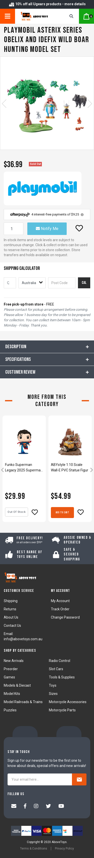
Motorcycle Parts (62, 710)
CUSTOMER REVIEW (20, 372)
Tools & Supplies (62, 677)
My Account (60, 601)
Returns (10, 609)
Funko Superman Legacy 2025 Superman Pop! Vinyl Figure (24, 468)
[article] (24, 470)
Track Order (60, 609)
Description (15, 347)
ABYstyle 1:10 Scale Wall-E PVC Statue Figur (69, 467)
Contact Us (12, 626)
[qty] (10, 282)
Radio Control (59, 661)
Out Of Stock (17, 512)
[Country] (32, 282)
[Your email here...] (40, 779)
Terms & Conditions (33, 848)
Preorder (11, 669)
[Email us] (14, 807)
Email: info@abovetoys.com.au (23, 636)
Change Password (65, 617)
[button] (79, 228)
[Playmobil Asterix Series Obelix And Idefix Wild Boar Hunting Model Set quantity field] (13, 228)
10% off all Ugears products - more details (47, 4)
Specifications (18, 359)
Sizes (53, 694)
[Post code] (61, 282)
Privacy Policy (64, 848)
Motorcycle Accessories (67, 702)
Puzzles (10, 710)
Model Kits (12, 694)
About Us (11, 617)
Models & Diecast (17, 685)
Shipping (11, 601)
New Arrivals (14, 661)
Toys (52, 685)
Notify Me (47, 228)
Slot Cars (56, 669)
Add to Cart (62, 512)
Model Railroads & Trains (23, 702)
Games (9, 677)
